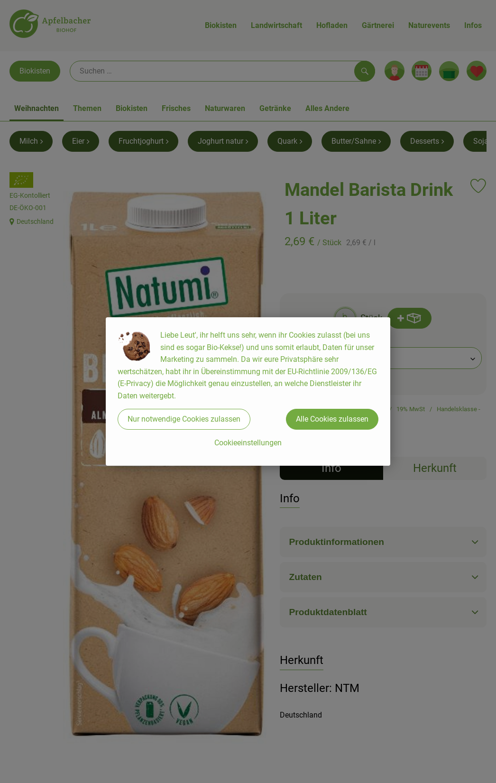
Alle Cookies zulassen (332, 419)
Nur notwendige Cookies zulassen (184, 419)
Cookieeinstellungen (248, 442)
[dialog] (248, 391)
